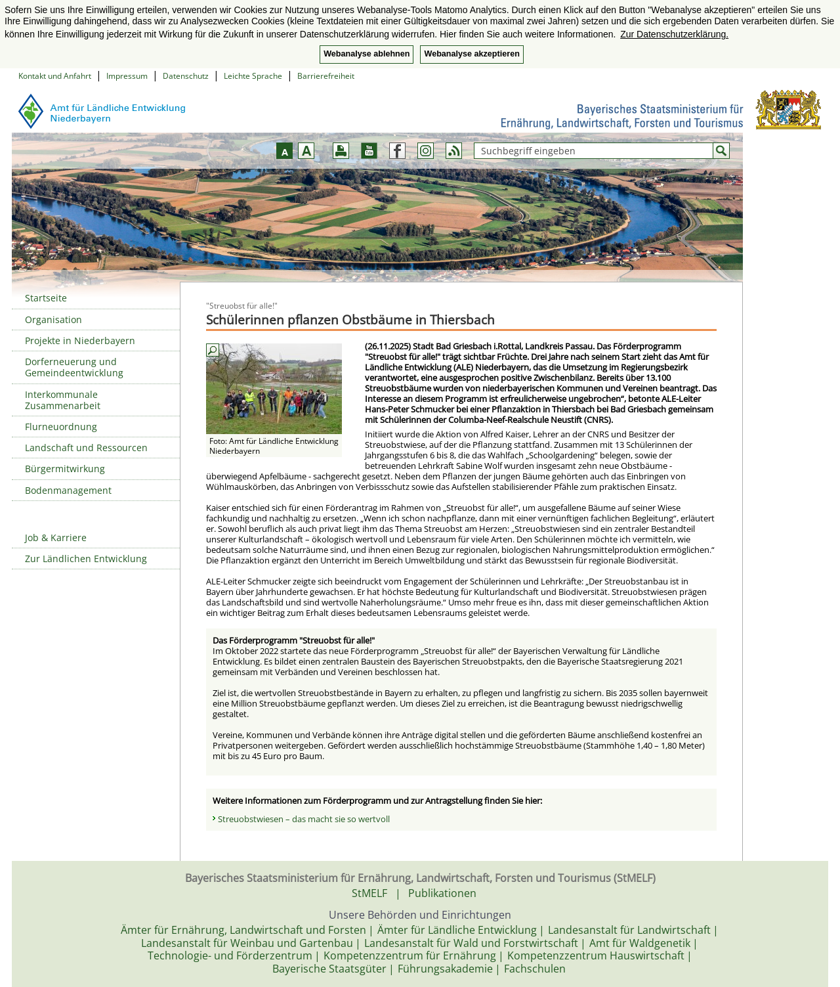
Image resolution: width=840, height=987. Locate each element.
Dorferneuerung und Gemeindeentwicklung (74, 367)
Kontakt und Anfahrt (54, 75)
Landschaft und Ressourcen (86, 447)
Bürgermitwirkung (65, 468)
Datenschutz (186, 75)
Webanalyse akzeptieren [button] (471, 53)
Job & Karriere (56, 537)
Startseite (46, 298)
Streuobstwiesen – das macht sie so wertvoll (304, 819)
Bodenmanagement (68, 490)
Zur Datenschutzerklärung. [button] (674, 34)
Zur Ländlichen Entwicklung (86, 558)
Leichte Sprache (253, 75)
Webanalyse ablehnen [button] (367, 53)
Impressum (127, 75)
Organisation (53, 319)
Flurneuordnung (61, 426)
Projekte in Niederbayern (80, 340)
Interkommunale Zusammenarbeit (62, 400)
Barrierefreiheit (325, 75)
